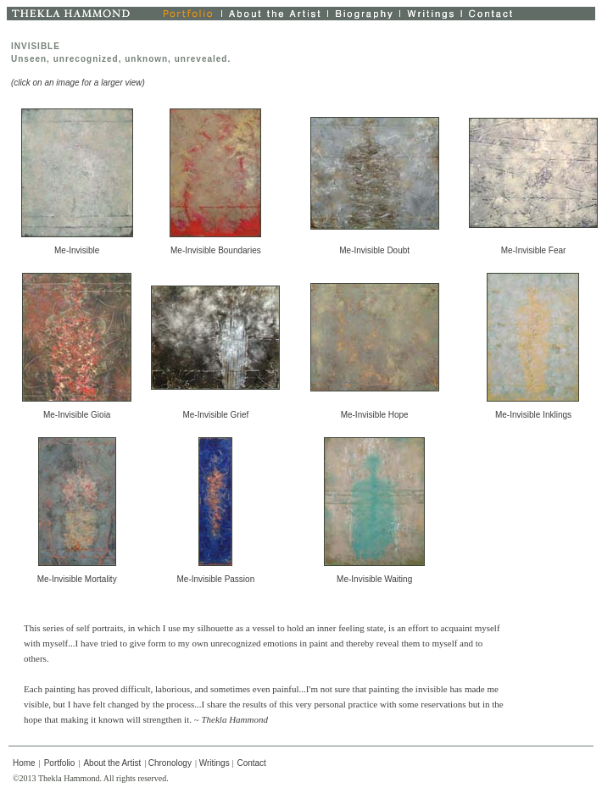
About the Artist (112, 763)
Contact (251, 763)
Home (24, 763)
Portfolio (59, 763)
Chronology (170, 763)
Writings (214, 763)
